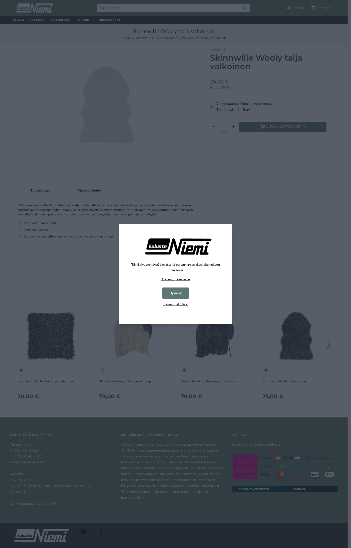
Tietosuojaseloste (175, 279)
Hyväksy (176, 293)
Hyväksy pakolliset (175, 304)
